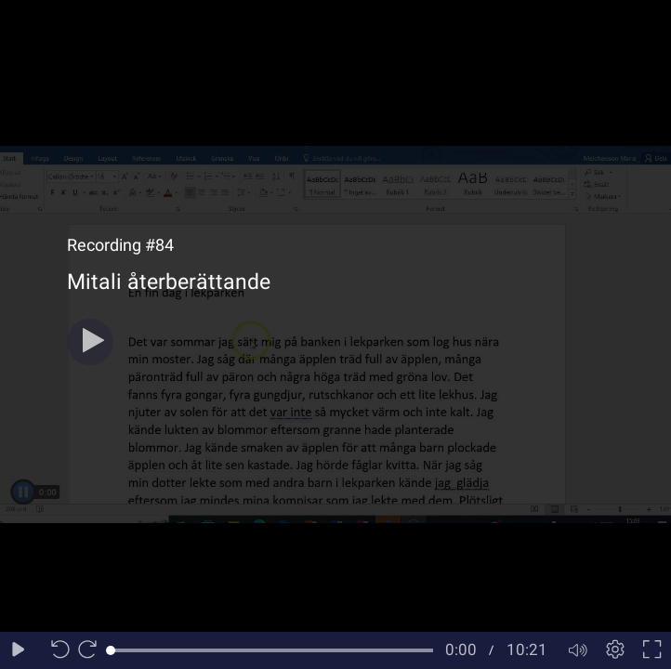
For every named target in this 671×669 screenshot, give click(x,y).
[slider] (272, 650)
